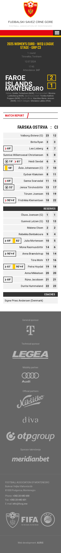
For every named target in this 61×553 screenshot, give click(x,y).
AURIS (40, 542)
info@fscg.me (20, 503)
